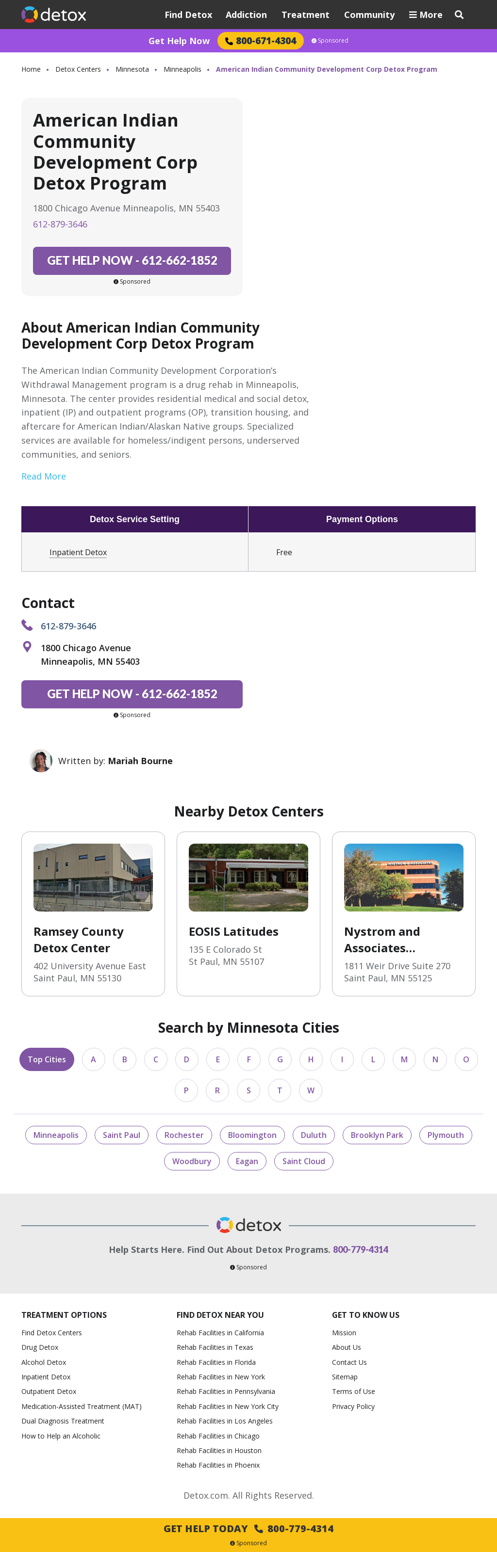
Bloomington (252, 1135)
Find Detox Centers (51, 1332)
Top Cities (47, 1059)
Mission (344, 1332)
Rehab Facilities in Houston (219, 1450)
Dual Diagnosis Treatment (62, 1420)
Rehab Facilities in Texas (215, 1347)
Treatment (306, 14)
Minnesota (132, 69)
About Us (346, 1347)
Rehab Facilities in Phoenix (218, 1465)
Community (369, 14)
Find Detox (188, 14)
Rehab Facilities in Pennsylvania (226, 1391)
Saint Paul (121, 1135)
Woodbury (192, 1161)
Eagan (247, 1161)
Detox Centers (78, 69)
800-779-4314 (360, 1249)
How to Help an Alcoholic (60, 1435)
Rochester (184, 1135)
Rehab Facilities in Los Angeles (225, 1420)
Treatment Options (64, 1315)
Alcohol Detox (43, 1362)
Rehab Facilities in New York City (228, 1406)
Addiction (246, 14)
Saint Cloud (303, 1161)
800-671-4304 (260, 40)
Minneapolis (182, 69)
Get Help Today (248, 1528)
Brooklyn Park (377, 1135)
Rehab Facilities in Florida (216, 1362)
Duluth (314, 1135)
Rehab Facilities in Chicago (218, 1435)
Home (31, 69)
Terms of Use (353, 1391)
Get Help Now (179, 41)
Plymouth (446, 1135)
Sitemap (345, 1376)
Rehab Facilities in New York (221, 1376)
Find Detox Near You (220, 1315)
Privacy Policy (353, 1406)
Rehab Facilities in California (220, 1332)
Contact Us (349, 1362)
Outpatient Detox (48, 1391)
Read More (43, 476)
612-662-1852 (132, 260)
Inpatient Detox (78, 552)
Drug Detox (39, 1347)
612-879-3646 (60, 224)
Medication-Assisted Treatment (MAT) (81, 1406)
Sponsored (330, 41)
